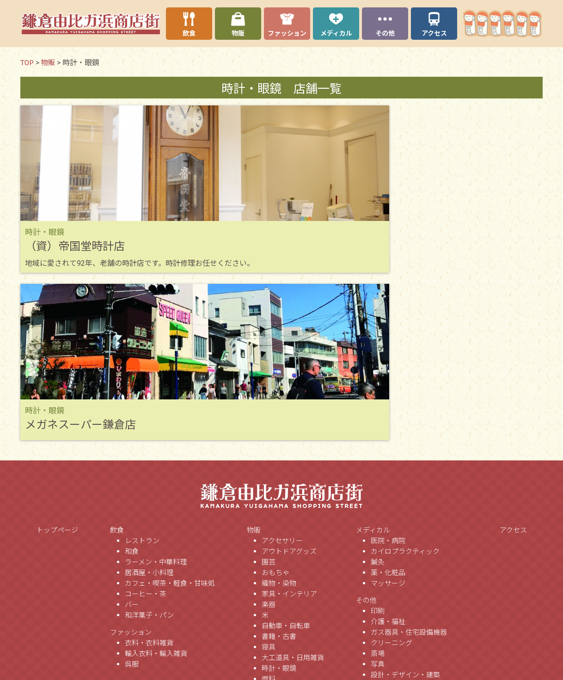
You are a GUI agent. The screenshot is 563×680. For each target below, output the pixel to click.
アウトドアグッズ (289, 397)
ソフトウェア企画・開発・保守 (419, 659)
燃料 (268, 525)
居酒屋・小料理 (149, 419)
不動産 (381, 542)
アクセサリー (282, 387)
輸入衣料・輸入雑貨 (156, 500)
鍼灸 (378, 408)
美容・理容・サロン (402, 563)
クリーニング (391, 489)
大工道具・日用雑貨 (293, 504)
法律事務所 (388, 638)
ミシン (272, 568)
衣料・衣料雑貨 (149, 489)
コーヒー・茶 (145, 440)
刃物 (268, 546)
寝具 (268, 493)
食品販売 (275, 578)
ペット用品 (279, 557)
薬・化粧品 (388, 419)
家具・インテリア (289, 440)
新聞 (378, 617)
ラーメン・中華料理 (156, 408)
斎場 (378, 500)
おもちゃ (275, 419)
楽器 (268, 451)
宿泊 (378, 648)
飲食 (117, 376)
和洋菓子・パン (149, 461)
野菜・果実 (279, 589)
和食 (132, 397)
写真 (378, 510)
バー (132, 451)
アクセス (513, 376)
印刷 (378, 457)
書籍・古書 (279, 482)
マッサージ (388, 429)
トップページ (57, 376)
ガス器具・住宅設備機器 (409, 478)
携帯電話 (275, 599)
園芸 (268, 408)
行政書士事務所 (395, 627)
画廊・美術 (388, 574)
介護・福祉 (388, 468)
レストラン (142, 387)
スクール (384, 606)
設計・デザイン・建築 (405, 521)
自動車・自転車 (286, 472)
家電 (268, 610)
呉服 (132, 510)
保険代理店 (388, 553)
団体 (378, 595)
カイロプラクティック (405, 397)
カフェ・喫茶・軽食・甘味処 (170, 429)
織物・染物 (279, 429)
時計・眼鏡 (279, 514)
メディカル (373, 376)
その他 (366, 446)
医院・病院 (388, 387)
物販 (254, 376)
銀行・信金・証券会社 (405, 585)
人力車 (381, 531)
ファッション (131, 478)
